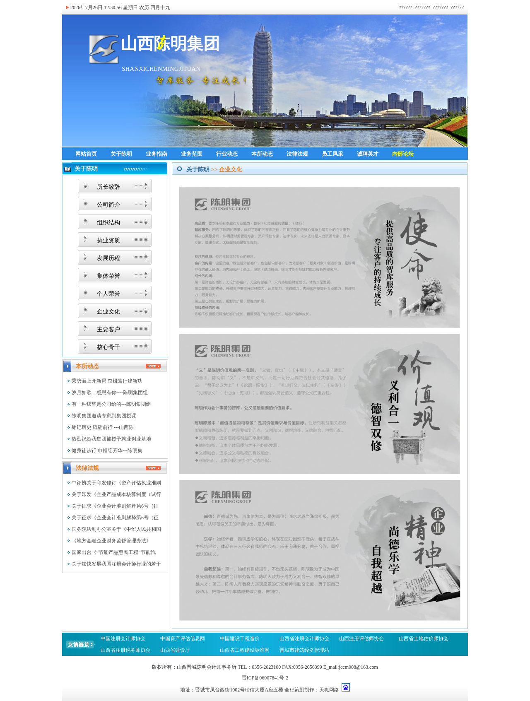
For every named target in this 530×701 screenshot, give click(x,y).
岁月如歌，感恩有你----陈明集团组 (110, 392)
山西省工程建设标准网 (245, 650)
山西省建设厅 (175, 650)
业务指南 (156, 154)
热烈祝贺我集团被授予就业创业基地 (111, 439)
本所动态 (262, 154)
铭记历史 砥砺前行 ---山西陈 (103, 427)
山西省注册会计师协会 (304, 638)
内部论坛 (403, 154)
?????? (405, 7)
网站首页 (86, 154)
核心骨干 (108, 347)
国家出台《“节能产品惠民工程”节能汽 (114, 552)
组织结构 (108, 222)
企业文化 (108, 311)
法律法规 (297, 154)
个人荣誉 (108, 294)
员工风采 (332, 154)
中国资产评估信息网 (182, 638)
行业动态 (227, 154)
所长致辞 (108, 187)
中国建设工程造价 (240, 638)
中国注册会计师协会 (123, 638)
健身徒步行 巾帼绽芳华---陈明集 (107, 450)
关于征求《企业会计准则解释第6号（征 (115, 506)
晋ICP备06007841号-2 (265, 678)
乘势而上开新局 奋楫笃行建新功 (107, 381)
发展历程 (108, 258)
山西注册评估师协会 (361, 638)
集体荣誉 (108, 276)
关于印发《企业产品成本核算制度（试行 (116, 494)
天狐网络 (329, 690)
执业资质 (108, 240)
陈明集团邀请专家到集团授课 (104, 416)
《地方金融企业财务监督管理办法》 (111, 541)
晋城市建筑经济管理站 (304, 650)
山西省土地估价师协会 (423, 638)
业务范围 (191, 154)
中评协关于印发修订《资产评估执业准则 (116, 483)
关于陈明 (121, 154)
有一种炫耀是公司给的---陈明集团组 (111, 404)
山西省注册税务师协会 (125, 650)
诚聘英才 (367, 154)
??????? (422, 7)
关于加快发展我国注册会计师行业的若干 (116, 564)
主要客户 (108, 329)
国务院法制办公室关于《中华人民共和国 (116, 529)
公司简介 (108, 205)
